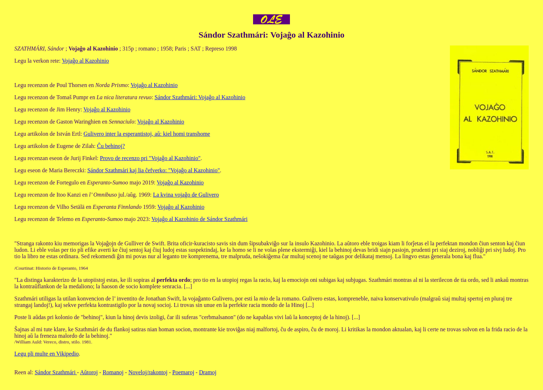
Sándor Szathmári (56, 372)
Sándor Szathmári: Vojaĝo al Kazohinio (200, 97)
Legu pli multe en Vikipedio (46, 354)
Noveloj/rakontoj (148, 372)
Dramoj (208, 372)
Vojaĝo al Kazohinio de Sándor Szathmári (199, 219)
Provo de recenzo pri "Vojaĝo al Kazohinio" (150, 158)
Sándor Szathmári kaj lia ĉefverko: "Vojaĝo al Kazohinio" (153, 170)
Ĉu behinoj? (111, 146)
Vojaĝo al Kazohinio (85, 61)
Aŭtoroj (89, 372)
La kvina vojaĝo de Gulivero (186, 195)
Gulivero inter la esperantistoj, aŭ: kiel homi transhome (146, 134)
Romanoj (113, 372)
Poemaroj (183, 372)
